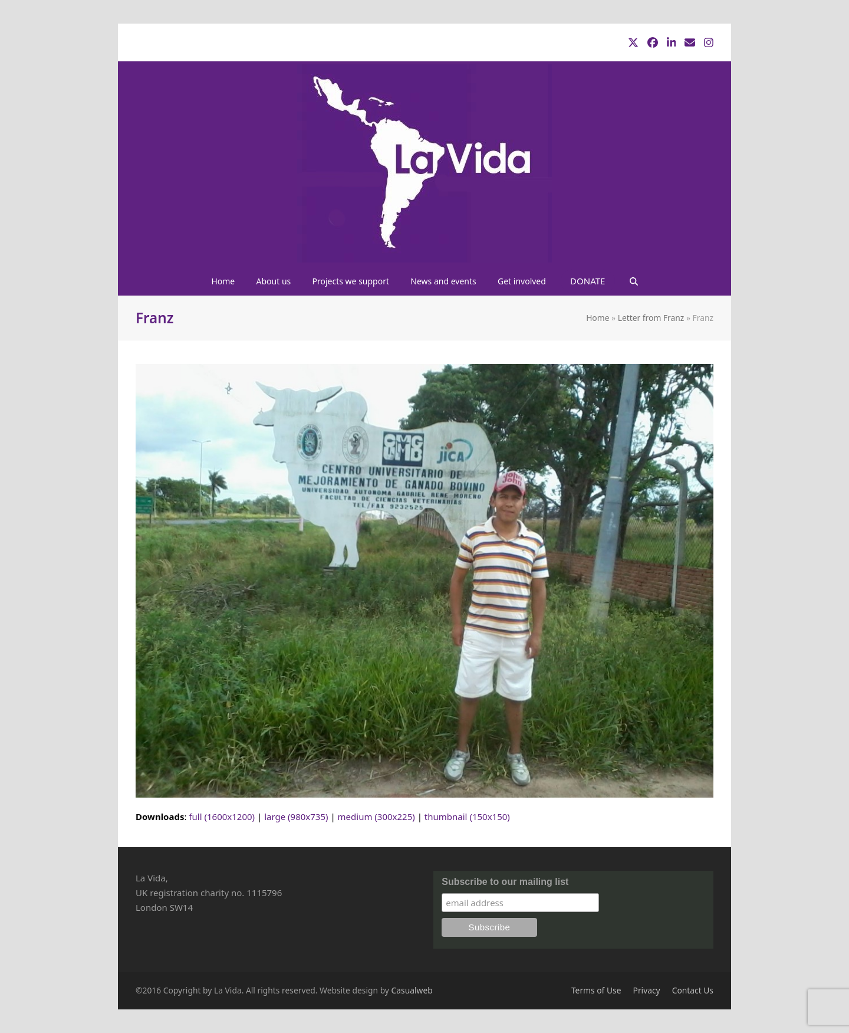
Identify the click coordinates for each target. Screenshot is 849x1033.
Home (597, 317)
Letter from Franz (651, 317)
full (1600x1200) (222, 816)
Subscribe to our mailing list (505, 882)
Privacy (646, 990)
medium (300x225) (376, 816)
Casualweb (412, 990)
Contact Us (692, 990)
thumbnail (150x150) (467, 816)
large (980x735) (296, 816)
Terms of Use (596, 990)
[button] (633, 281)
